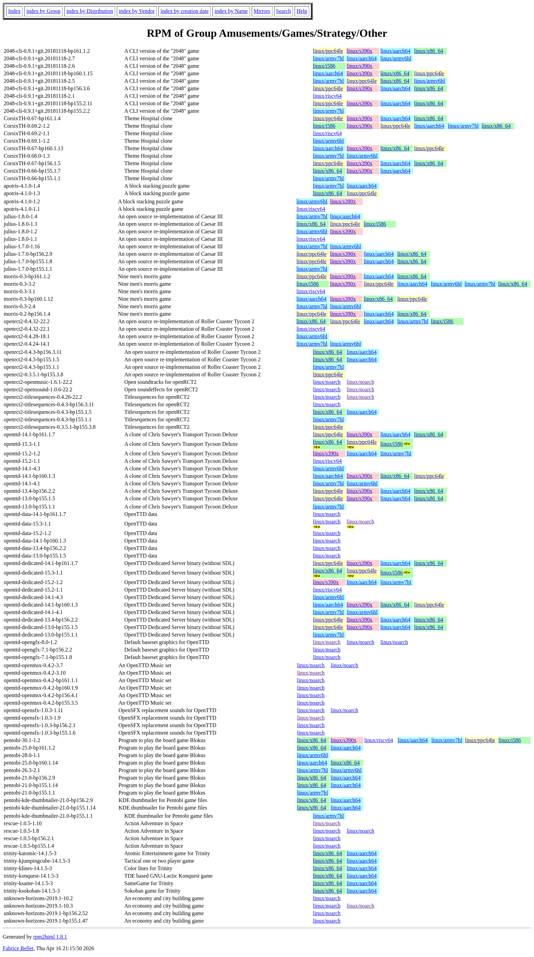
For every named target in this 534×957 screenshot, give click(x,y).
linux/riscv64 (327, 96)
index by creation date (184, 11)
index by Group (43, 11)
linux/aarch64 (395, 51)
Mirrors (262, 11)
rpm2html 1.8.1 (50, 937)
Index (14, 11)
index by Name (231, 11)
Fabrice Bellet (18, 948)
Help (302, 11)
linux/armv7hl (328, 58)
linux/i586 (324, 66)
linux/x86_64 (428, 51)
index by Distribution (89, 11)
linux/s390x (360, 51)
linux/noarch (327, 382)
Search (283, 11)
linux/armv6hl (395, 58)
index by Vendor (137, 11)
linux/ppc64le (328, 51)
